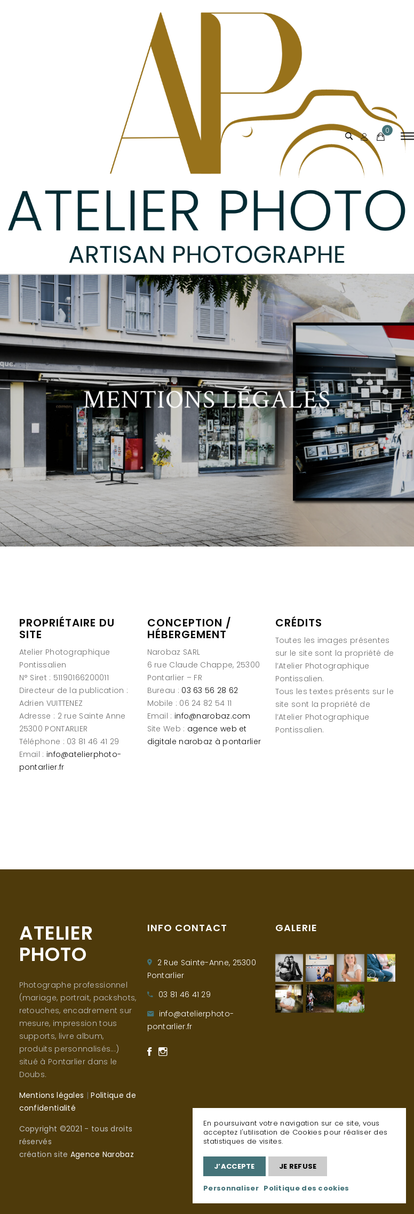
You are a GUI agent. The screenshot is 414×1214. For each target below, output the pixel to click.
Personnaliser (231, 1188)
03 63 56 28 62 (209, 690)
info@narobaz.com (212, 716)
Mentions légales (51, 1095)
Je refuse (298, 1166)
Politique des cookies (306, 1188)
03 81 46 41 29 (184, 994)
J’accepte (234, 1166)
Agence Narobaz (102, 1154)
